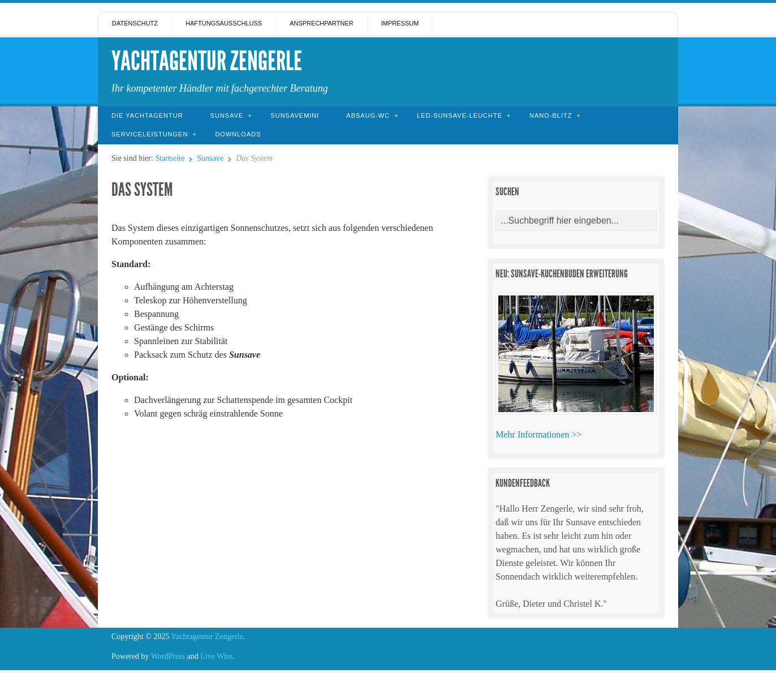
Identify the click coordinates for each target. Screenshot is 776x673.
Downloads (238, 134)
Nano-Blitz (550, 115)
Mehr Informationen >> (538, 434)
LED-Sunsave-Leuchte (459, 115)
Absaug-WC (368, 115)
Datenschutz (135, 23)
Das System (142, 189)
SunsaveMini (294, 115)
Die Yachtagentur (147, 115)
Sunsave (227, 115)
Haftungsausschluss (224, 23)
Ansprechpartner (321, 23)
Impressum (400, 23)
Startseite (169, 158)
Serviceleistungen (149, 134)
